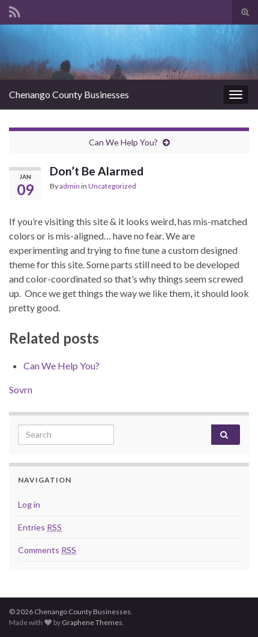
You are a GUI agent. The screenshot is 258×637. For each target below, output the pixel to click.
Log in (29, 504)
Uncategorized (112, 185)
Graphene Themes (92, 622)
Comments (47, 550)
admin (69, 185)
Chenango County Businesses (69, 94)
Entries (40, 527)
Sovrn (20, 389)
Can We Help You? (123, 142)
